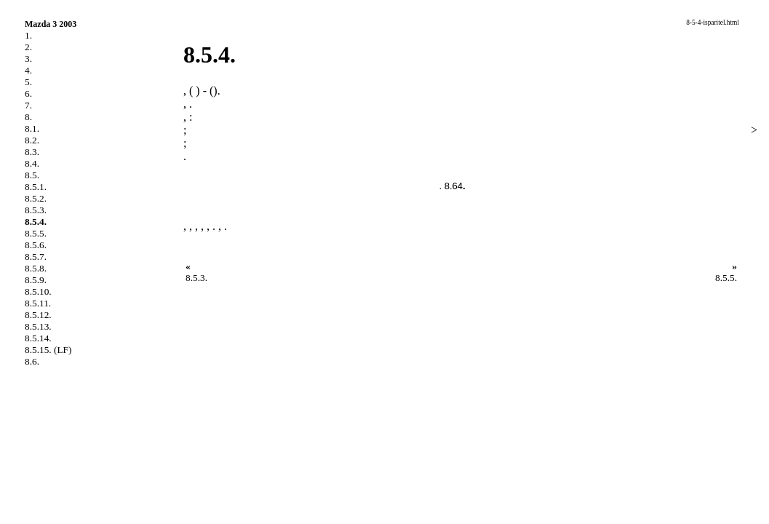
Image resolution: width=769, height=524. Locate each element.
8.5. (32, 175)
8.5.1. (36, 186)
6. (28, 93)
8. (28, 116)
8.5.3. (36, 210)
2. (28, 46)
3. (28, 58)
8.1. (32, 128)
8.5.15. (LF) (48, 349)
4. (28, 70)
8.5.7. (36, 256)
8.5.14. (38, 338)
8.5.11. (38, 303)
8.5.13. (38, 326)
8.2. (32, 140)
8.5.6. (36, 244)
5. (28, 81)
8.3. (32, 151)
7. (28, 105)
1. (28, 35)
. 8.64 (451, 185)
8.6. (32, 361)
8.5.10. (38, 291)
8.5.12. (38, 314)
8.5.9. (36, 279)
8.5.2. (36, 198)
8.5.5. (36, 233)
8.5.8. (36, 268)
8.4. (32, 163)
